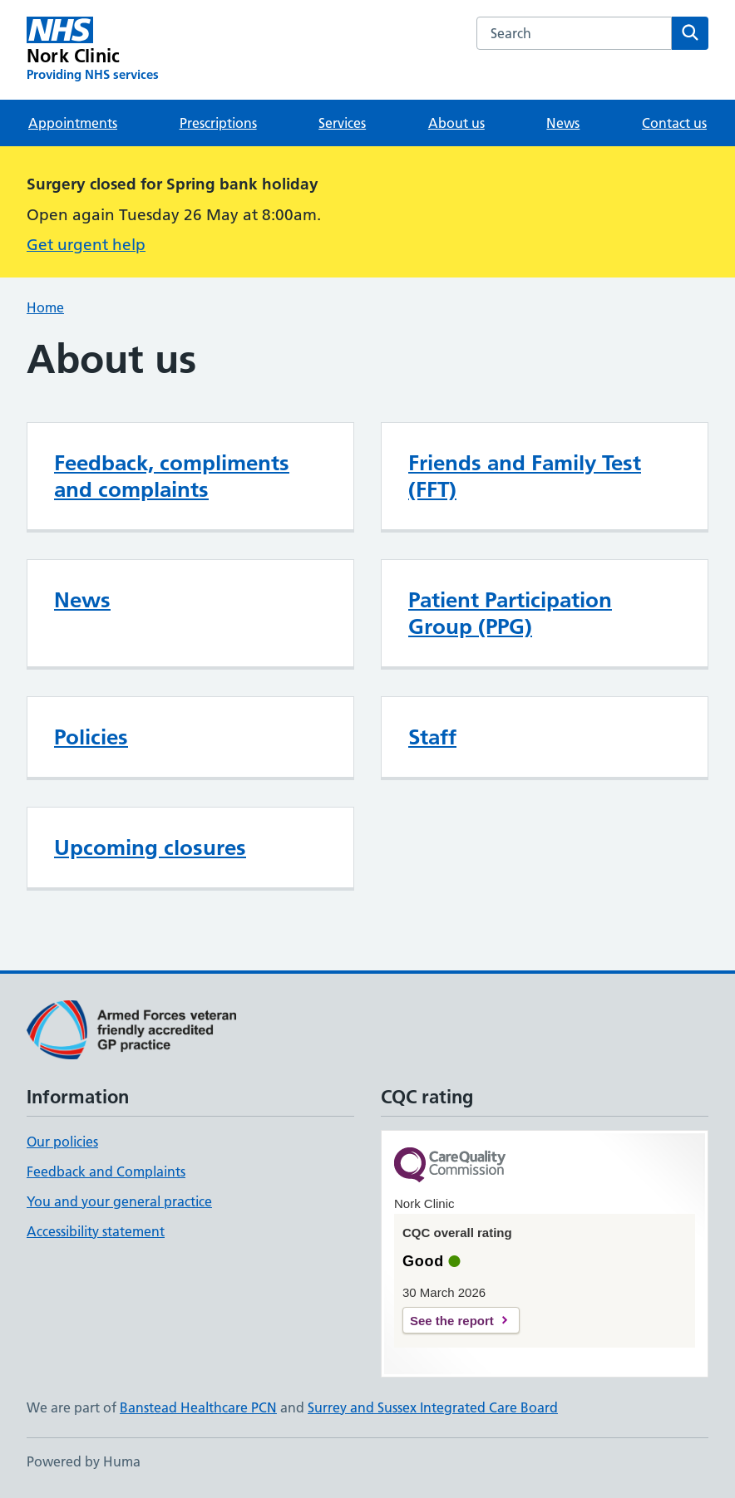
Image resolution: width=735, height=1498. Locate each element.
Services (342, 123)
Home (45, 307)
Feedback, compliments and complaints (171, 476)
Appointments (72, 123)
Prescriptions (218, 123)
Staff (432, 737)
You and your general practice (119, 1201)
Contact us (674, 123)
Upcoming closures (150, 847)
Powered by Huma (84, 1461)
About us (456, 123)
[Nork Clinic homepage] (93, 50)
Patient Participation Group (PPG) (510, 613)
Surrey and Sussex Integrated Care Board (433, 1407)
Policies (91, 737)
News (563, 123)
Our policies (62, 1141)
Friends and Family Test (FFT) (524, 476)
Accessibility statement (96, 1231)
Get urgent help (86, 244)
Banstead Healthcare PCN (198, 1407)
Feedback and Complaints (106, 1171)
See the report (452, 1321)
